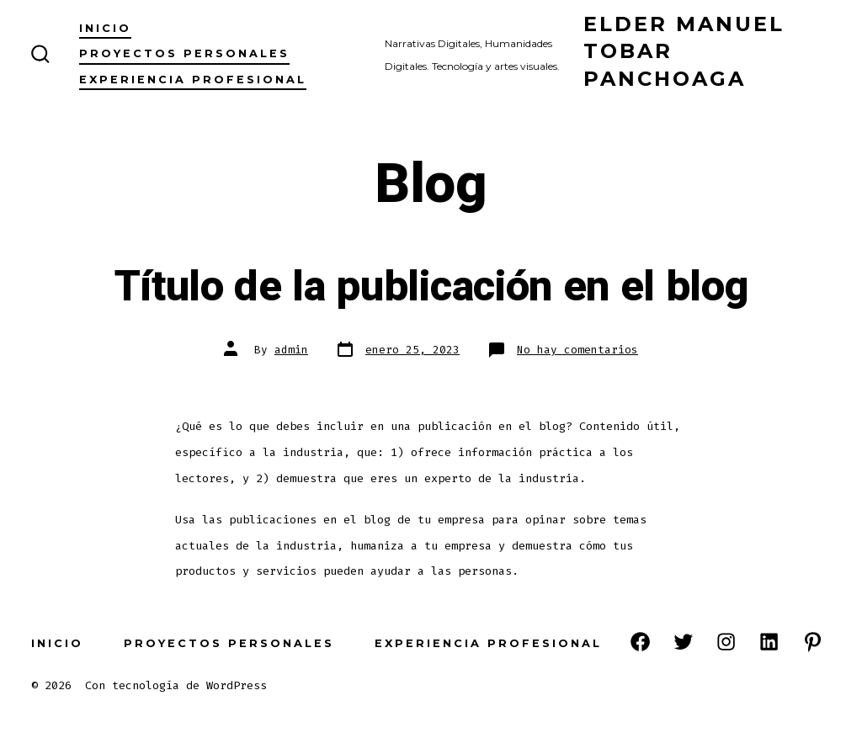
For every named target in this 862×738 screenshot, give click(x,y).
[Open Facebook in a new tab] (640, 642)
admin (291, 349)
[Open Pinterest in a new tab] (813, 642)
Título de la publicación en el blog (431, 287)
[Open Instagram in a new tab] (726, 642)
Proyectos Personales (184, 53)
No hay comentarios (577, 349)
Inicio (105, 28)
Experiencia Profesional (192, 79)
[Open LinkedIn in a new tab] (769, 642)
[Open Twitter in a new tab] (683, 642)
